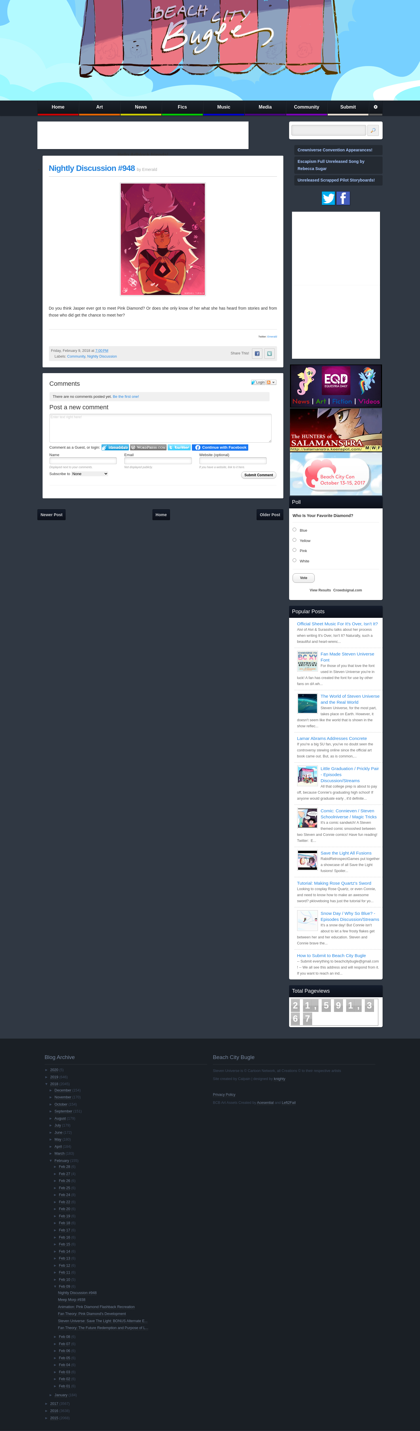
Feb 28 (64, 1167)
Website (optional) (214, 455)
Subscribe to (78, 474)
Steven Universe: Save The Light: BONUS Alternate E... (103, 1321)
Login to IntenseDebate (115, 447)
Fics (182, 107)
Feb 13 (64, 1258)
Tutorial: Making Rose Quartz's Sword (334, 883)
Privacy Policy (224, 1095)
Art (99, 107)
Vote (303, 578)
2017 (54, 1404)
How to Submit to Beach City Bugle (331, 955)
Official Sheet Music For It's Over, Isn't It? (337, 623)
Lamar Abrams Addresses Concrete (332, 738)
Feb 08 (64, 1337)
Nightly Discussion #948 (92, 168)
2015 (54, 1418)
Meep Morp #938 (71, 1300)
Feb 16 (64, 1237)
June (58, 1133)
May (58, 1139)
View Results (320, 590)
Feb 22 (64, 1202)
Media (265, 107)
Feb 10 (64, 1280)
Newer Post (51, 514)
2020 (54, 1070)
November (63, 1097)
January (61, 1395)
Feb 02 (64, 1379)
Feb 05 (64, 1358)
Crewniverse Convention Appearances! (335, 150)
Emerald (272, 336)
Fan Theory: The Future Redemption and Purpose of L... (103, 1328)
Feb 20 (64, 1209)
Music (223, 107)
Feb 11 (64, 1272)
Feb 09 (64, 1287)
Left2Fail (288, 1103)
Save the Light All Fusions (346, 853)
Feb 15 (64, 1244)
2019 (54, 1077)
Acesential (265, 1103)
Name (54, 455)
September (63, 1111)
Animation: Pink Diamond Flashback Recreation (96, 1307)
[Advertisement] (143, 135)
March (60, 1154)
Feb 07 (64, 1344)
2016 (54, 1411)
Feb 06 (64, 1351)
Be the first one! (126, 396)
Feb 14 (64, 1251)
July (58, 1125)
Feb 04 (64, 1365)
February (62, 1161)
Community (306, 107)
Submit (348, 107)
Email (129, 455)
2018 (54, 1084)
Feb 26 (64, 1181)
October (61, 1104)
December (63, 1090)
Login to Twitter (179, 447)
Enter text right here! (160, 428)
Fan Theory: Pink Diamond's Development (92, 1314)
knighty (279, 1079)
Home (58, 107)
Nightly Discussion (102, 356)
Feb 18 (64, 1223)
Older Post (270, 514)
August (60, 1118)
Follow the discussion (271, 382)
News (141, 107)
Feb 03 (64, 1372)
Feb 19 (64, 1216)
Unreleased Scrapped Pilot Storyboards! (336, 180)
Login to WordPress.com (148, 447)
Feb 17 (64, 1230)
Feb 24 (64, 1195)
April (58, 1147)
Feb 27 (64, 1174)
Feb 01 (64, 1386)
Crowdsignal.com (347, 590)
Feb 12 (64, 1266)
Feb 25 (64, 1188)
